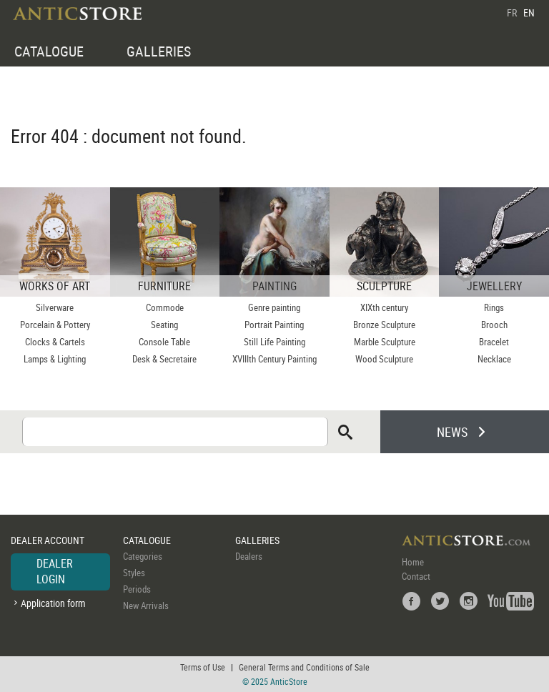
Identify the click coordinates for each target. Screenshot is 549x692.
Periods (137, 589)
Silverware (55, 307)
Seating (164, 324)
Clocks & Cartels (55, 341)
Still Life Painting (274, 341)
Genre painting (274, 307)
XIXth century (384, 307)
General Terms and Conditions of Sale (304, 667)
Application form (53, 603)
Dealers (248, 556)
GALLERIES (159, 51)
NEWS (452, 431)
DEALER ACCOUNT (47, 540)
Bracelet (494, 341)
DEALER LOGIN (54, 571)
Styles (134, 572)
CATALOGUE (49, 51)
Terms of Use (202, 667)
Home (413, 561)
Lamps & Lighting (55, 358)
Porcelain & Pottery (55, 324)
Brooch (494, 324)
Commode (165, 307)
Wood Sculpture (384, 358)
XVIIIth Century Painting (274, 358)
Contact (416, 576)
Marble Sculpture (384, 341)
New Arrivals (146, 605)
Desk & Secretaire (164, 358)
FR (512, 12)
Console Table (164, 341)
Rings (494, 307)
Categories (142, 556)
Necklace (494, 358)
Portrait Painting (274, 324)
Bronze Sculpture (384, 324)
